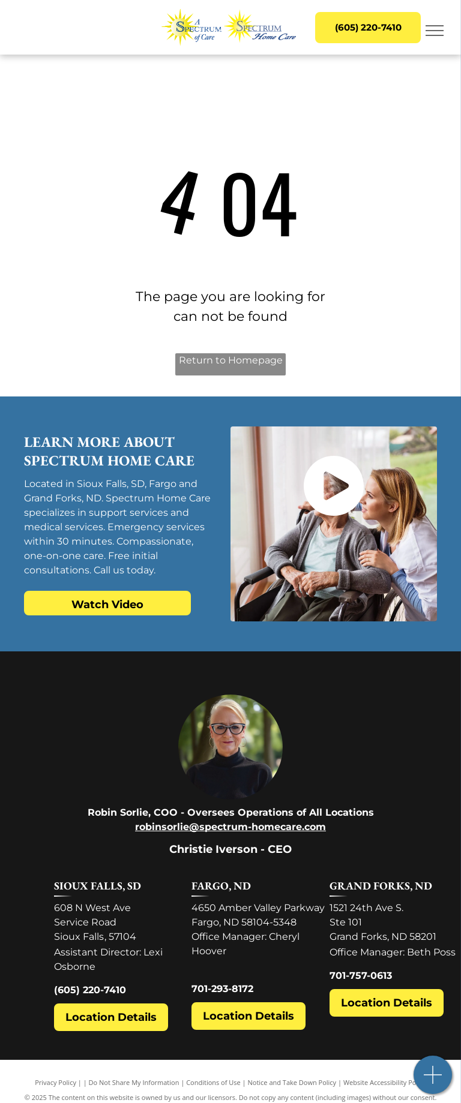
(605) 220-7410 (90, 990)
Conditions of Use (213, 1082)
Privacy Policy (55, 1082)
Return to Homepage (231, 360)
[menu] (434, 30)
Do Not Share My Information (134, 1082)
